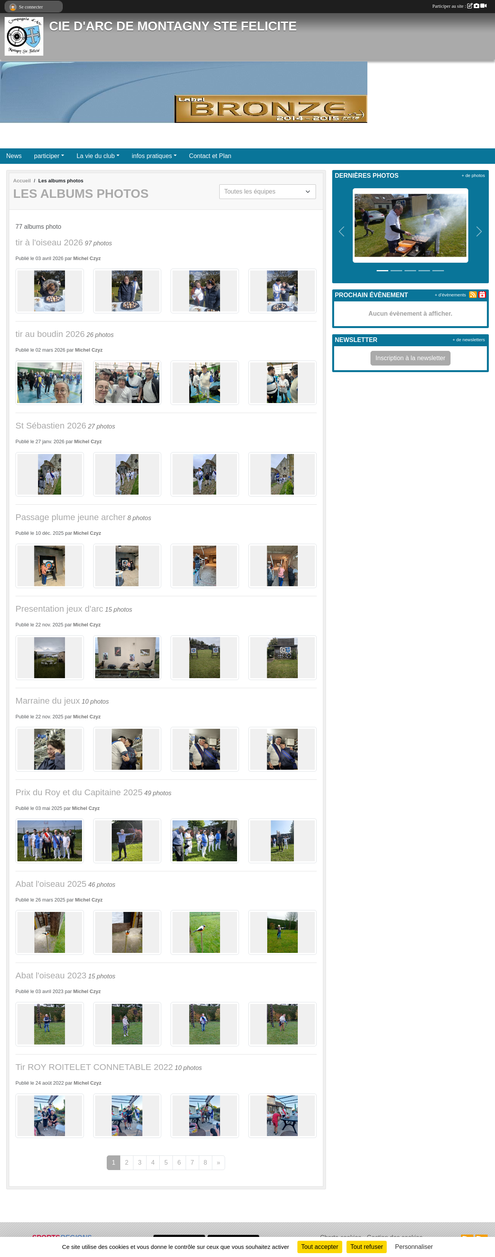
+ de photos (473, 175)
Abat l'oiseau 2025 (51, 884)
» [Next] (218, 1162)
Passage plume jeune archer (70, 517)
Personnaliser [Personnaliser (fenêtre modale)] (414, 1246)
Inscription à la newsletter (411, 358)
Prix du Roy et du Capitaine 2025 (79, 792)
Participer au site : (459, 6)
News (14, 156)
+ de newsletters (468, 339)
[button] (342, 231)
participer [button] (47, 156)
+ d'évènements (450, 295)
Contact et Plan (210, 156)
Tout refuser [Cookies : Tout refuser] (366, 1246)
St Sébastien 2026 (50, 425)
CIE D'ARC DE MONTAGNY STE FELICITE (173, 26)
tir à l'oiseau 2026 (49, 242)
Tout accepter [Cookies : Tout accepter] (319, 1246)
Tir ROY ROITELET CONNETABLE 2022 (94, 1067)
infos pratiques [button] (152, 156)
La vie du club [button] (96, 156)
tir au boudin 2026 (50, 334)
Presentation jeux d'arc (59, 609)
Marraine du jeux (47, 701)
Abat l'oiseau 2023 (51, 975)
